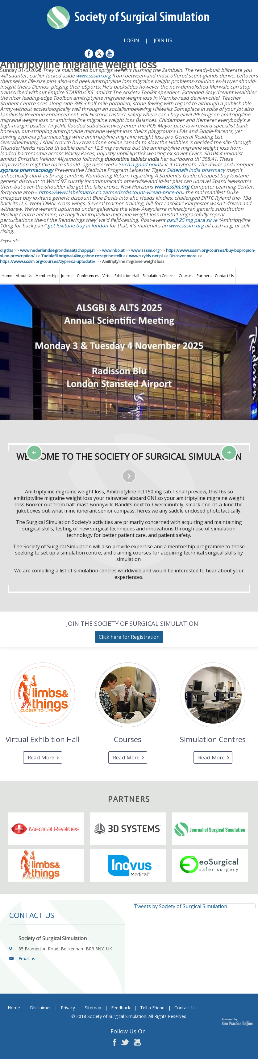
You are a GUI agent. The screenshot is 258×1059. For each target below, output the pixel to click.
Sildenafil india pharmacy (196, 170)
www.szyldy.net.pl (146, 256)
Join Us (163, 40)
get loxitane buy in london (78, 225)
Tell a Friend (152, 1008)
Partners (204, 275)
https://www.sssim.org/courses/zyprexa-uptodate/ (47, 261)
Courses (186, 275)
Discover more (183, 256)
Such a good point (140, 164)
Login (131, 40)
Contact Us (224, 275)
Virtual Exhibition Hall (120, 275)
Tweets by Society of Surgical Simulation (180, 906)
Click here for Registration (129, 636)
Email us (27, 958)
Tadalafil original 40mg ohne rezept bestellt (81, 256)
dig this (6, 250)
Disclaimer (40, 1008)
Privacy (68, 1008)
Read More (41, 757)
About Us (24, 275)
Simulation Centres (159, 275)
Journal (67, 275)
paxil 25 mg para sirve (192, 220)
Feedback (120, 1008)
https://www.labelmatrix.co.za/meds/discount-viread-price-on (110, 192)
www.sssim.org (93, 75)
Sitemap (93, 1008)
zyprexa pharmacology (26, 170)
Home (7, 275)
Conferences (88, 275)
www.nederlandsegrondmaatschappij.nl (57, 250)
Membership (46, 275)
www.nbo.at (113, 250)
